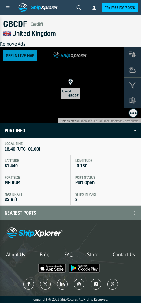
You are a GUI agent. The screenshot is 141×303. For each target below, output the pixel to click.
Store (92, 254)
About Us (15, 254)
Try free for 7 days (120, 8)
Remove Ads (12, 44)
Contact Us (124, 254)
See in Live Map (20, 55)
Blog (45, 254)
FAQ (68, 254)
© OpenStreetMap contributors (118, 121)
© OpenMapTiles (87, 121)
